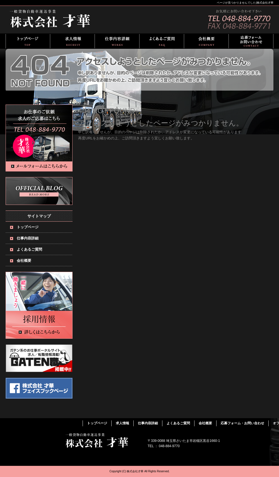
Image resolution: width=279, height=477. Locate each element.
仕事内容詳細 (117, 41)
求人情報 (72, 41)
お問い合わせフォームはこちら (39, 138)
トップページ (28, 41)
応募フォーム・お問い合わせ (251, 41)
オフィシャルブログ (39, 191)
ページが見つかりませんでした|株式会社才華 (245, 2)
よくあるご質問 (162, 41)
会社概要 (206, 41)
